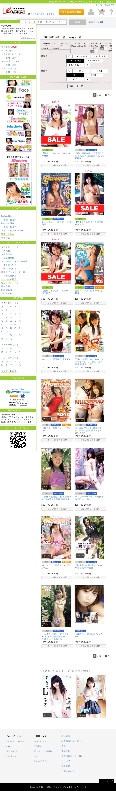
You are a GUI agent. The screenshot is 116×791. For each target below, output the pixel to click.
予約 (5, 220)
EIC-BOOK (11, 751)
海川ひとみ (83, 499)
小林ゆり (46, 156)
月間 (14, 58)
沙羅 (89, 364)
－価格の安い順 (9, 265)
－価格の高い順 (9, 268)
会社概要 (65, 736)
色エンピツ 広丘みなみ (54, 565)
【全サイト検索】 (95, 22)
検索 (77, 22)
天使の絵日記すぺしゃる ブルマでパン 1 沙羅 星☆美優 (89, 361)
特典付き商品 (7, 234)
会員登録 (38, 746)
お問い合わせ (68, 771)
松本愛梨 (65, 499)
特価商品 (5, 238)
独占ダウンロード (10, 283)
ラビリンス (11, 756)
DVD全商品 (7, 216)
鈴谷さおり (80, 433)
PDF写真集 (6, 290)
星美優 (83, 364)
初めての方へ (110, 5)
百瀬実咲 (79, 224)
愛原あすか (96, 430)
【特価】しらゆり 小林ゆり (56, 153)
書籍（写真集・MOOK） (13, 230)
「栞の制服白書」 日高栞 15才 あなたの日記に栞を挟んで (89, 154)
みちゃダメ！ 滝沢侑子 (54, 222)
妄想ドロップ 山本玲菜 (87, 291)
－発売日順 (6, 254)
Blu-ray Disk (7, 223)
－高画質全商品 (9, 276)
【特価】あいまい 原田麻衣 (56, 291)
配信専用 (5, 286)
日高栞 (78, 158)
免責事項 (65, 766)
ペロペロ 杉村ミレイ (53, 428)
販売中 (13, 220)
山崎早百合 (87, 568)
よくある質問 (40, 761)
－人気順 (5, 251)
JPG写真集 (6, 293)
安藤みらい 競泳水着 (85, 634)
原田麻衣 (46, 293)
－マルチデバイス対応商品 (14, 261)
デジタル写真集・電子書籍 (42, 14)
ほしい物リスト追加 (57, 165)
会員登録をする (28, 38)
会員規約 (65, 751)
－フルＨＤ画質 (9, 279)
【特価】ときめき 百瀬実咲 (89, 222)
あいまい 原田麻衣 (52, 359)
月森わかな (56, 639)
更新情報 (5, 47)
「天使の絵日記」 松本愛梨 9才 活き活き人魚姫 (56, 498)
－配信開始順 (7, 258)
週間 (8, 58)
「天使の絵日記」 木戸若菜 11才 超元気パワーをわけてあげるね (55, 636)
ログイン (99, 5)
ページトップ (107, 781)
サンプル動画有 (9, 371)
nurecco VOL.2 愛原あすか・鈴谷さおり (88, 429)
